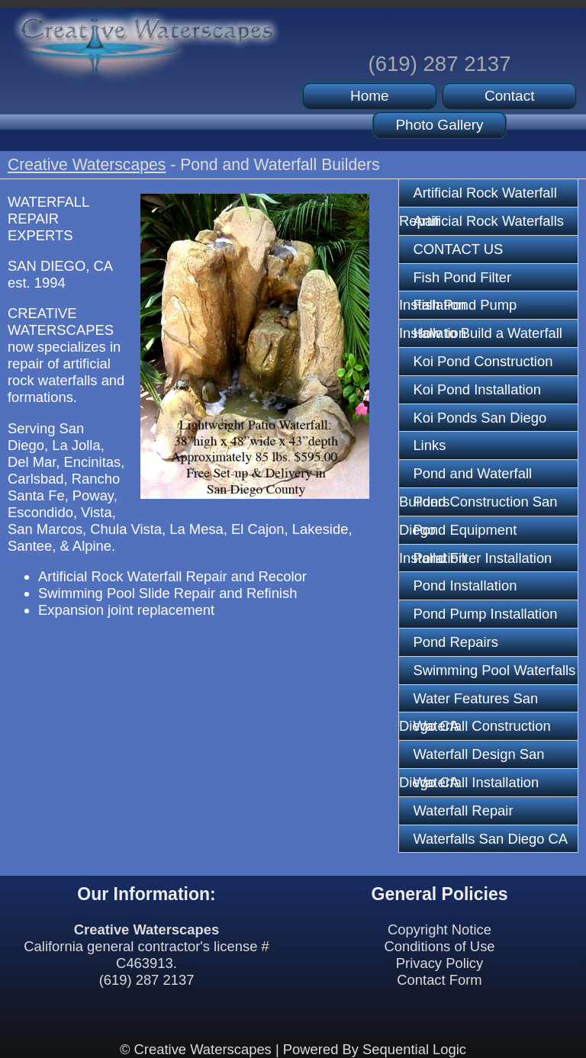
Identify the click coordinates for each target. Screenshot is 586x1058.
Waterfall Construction (481, 726)
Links (429, 445)
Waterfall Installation (476, 782)
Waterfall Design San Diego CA (471, 757)
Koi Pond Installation (477, 389)
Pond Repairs (455, 642)
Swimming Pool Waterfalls (494, 670)
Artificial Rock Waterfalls (488, 221)
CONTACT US (458, 249)
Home (369, 96)
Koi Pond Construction (482, 361)
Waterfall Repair (463, 810)
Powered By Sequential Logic (374, 1049)
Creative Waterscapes (87, 164)
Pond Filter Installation (482, 558)
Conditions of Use (439, 946)
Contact (509, 96)
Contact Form (439, 980)
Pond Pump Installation (485, 614)
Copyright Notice (439, 929)
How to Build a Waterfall (487, 333)
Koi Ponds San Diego (479, 418)
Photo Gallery (439, 125)
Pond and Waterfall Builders (465, 476)
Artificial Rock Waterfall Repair (478, 196)
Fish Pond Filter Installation (455, 280)
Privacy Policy (439, 963)
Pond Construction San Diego (478, 505)
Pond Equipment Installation (458, 533)
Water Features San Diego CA (468, 701)
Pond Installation (465, 585)
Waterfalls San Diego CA (490, 839)
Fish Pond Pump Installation (458, 308)
